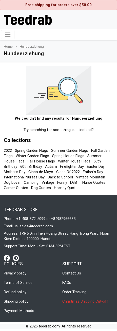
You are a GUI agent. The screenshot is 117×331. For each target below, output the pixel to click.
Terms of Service (18, 282)
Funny (62, 182)
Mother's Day (14, 172)
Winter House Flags (74, 161)
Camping (31, 182)
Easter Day (96, 166)
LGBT (74, 182)
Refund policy (15, 292)
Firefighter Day (72, 166)
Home (8, 46)
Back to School (60, 177)
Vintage (48, 182)
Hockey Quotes (67, 188)
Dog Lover (12, 182)
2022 (8, 150)
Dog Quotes (41, 188)
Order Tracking (74, 292)
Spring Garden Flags (31, 150)
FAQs (66, 282)
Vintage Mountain (90, 177)
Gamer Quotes (16, 188)
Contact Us (71, 273)
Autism (51, 166)
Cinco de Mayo (40, 172)
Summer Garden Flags (69, 150)
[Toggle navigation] (7, 34)
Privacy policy (15, 273)
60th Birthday (31, 166)
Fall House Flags (41, 161)
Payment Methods (19, 310)
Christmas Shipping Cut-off (85, 301)
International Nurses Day (24, 177)
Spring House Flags (68, 156)
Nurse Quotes (93, 182)
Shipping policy (16, 301)
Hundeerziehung (32, 46)
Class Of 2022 (68, 172)
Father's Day (93, 172)
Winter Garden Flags (32, 156)
